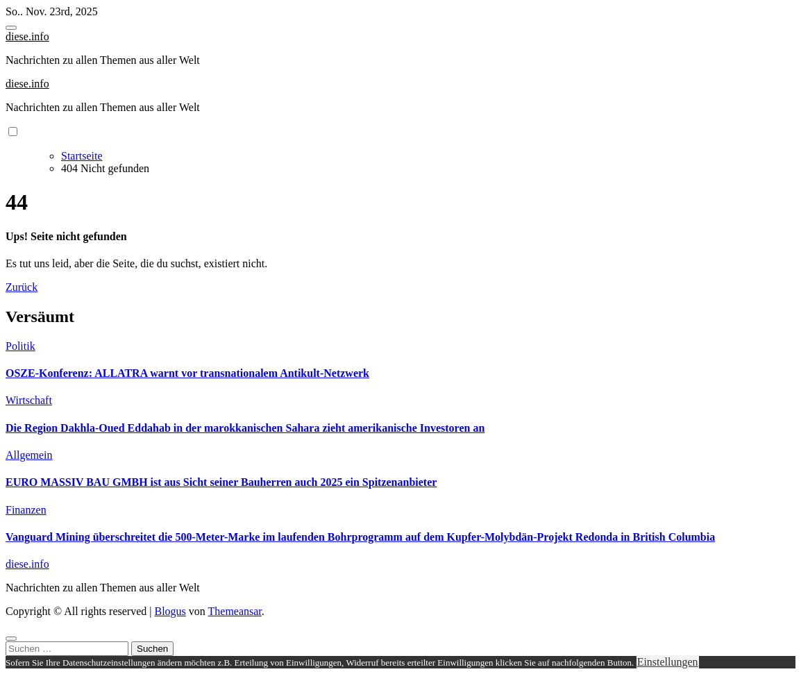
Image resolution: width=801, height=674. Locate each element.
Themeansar (235, 611)
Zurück (21, 287)
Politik (20, 346)
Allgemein (29, 455)
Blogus (169, 611)
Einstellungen (667, 662)
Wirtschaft (29, 400)
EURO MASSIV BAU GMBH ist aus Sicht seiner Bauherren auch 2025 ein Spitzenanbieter (221, 482)
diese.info (27, 36)
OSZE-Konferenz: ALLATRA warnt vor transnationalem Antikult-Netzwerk (187, 373)
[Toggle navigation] (11, 28)
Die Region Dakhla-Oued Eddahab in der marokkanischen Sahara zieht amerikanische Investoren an (245, 428)
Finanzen (26, 510)
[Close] (11, 639)
